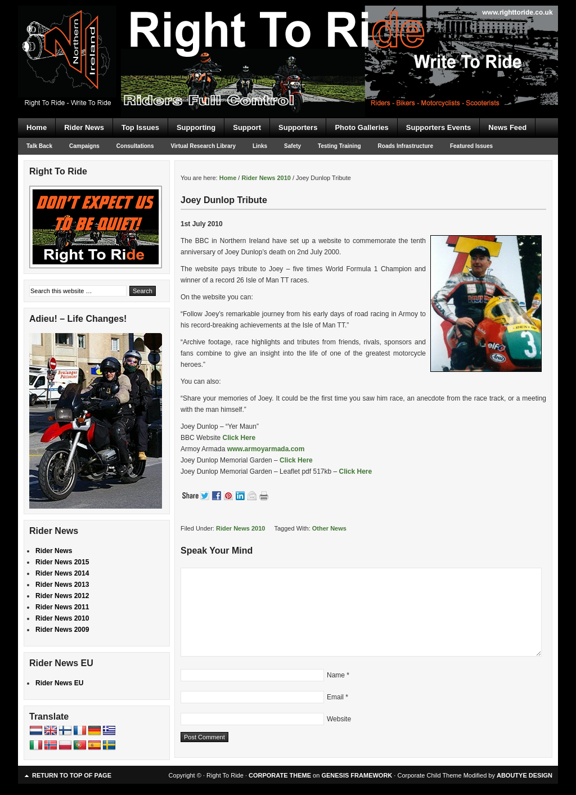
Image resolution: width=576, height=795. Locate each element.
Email (335, 697)
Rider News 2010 (240, 528)
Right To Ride (288, 39)
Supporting (196, 127)
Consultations (135, 146)
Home (36, 127)
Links (260, 146)
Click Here (238, 438)
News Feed (507, 127)
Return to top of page (71, 775)
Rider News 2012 (62, 596)
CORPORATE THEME (280, 775)
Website (339, 719)
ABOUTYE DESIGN (524, 775)
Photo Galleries (361, 127)
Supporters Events (438, 127)
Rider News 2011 (62, 607)
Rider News (84, 127)
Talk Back (39, 146)
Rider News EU (59, 683)
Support (247, 127)
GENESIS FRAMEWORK (356, 775)
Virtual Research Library (203, 146)
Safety (292, 146)
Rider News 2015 (62, 562)
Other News (329, 528)
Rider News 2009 (62, 630)
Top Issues (140, 127)
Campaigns (84, 146)
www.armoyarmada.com (266, 449)
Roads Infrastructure (405, 146)
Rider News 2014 (62, 573)
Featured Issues (471, 146)
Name (336, 675)
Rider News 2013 (62, 585)
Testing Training (339, 146)
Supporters (297, 127)
